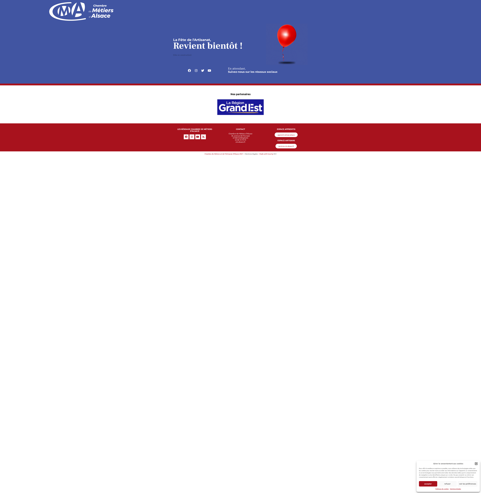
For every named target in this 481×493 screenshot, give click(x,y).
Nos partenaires (241, 94)
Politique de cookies (442, 489)
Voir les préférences (467, 484)
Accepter (428, 484)
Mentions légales (455, 489)
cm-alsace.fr (240, 142)
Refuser (447, 484)
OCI (275, 154)
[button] (476, 463)
